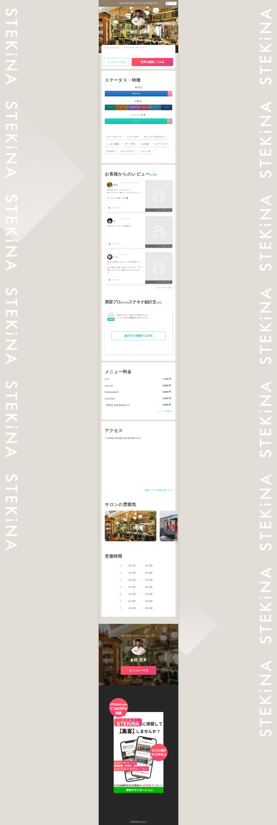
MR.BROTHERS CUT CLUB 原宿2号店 (138, 3)
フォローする (140, 670)
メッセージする (116, 61)
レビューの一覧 (163, 287)
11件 (153, 175)
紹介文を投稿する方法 (138, 335)
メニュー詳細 (164, 411)
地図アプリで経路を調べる (158, 490)
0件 (159, 302)
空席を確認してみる (152, 61)
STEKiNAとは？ (138, 821)
